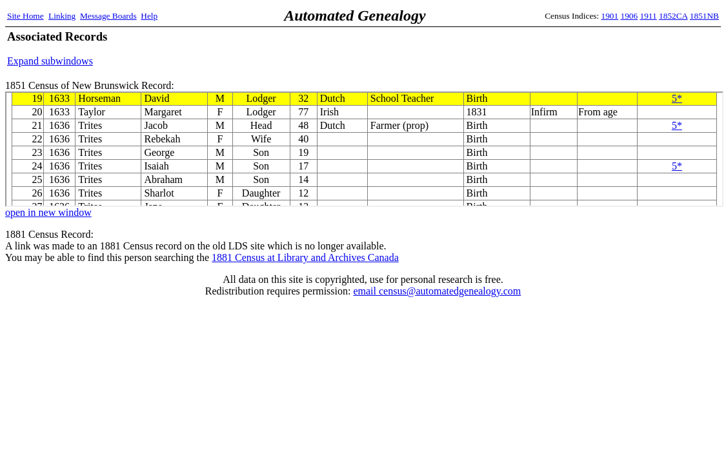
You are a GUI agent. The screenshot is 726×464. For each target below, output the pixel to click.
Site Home (25, 16)
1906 (629, 16)
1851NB (704, 16)
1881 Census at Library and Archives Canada (305, 257)
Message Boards (108, 16)
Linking (62, 16)
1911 (648, 16)
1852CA (673, 16)
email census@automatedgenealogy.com (437, 290)
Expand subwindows (50, 60)
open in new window (48, 212)
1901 (610, 16)
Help (149, 16)
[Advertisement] (568, 48)
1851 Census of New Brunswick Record (364, 149)
